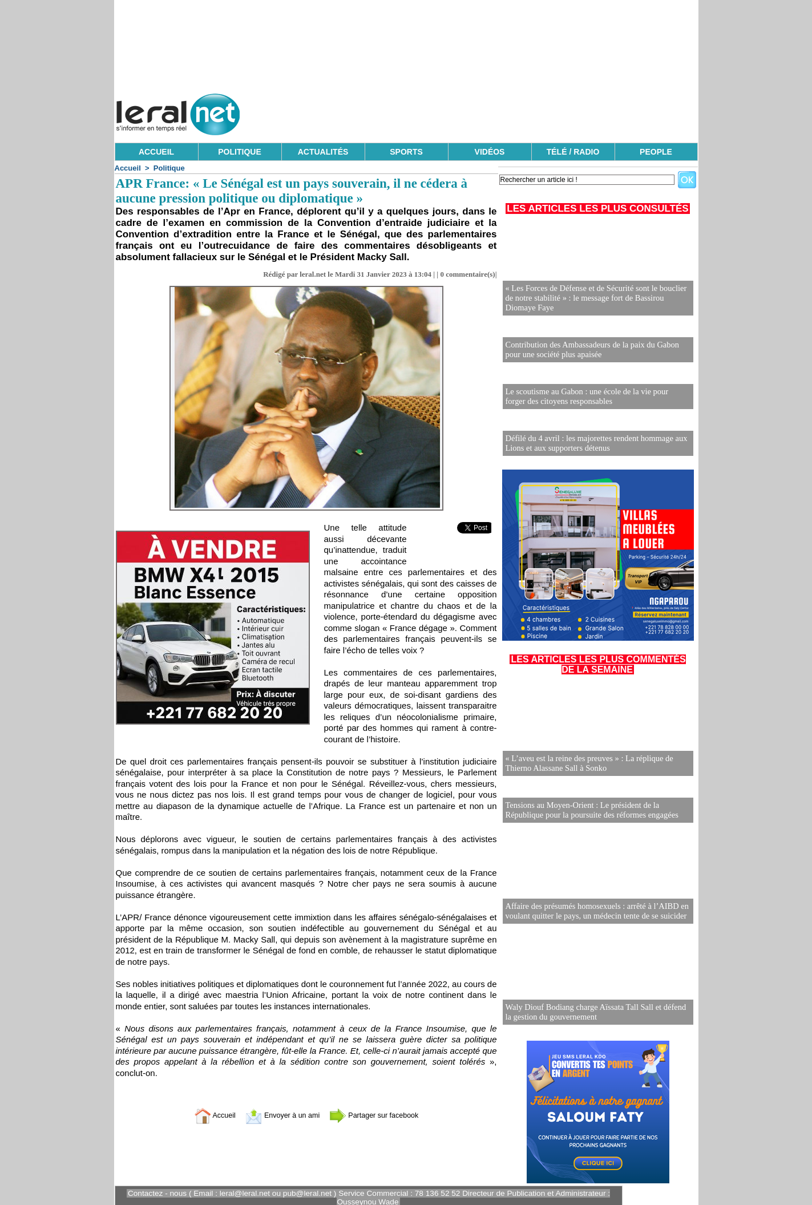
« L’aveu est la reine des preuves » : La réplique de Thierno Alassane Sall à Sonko (587, 760)
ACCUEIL (156, 151)
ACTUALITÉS (323, 151)
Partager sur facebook (382, 1115)
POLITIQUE (239, 151)
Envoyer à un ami (278, 1115)
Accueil (128, 168)
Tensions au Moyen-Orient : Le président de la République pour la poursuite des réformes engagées (589, 806)
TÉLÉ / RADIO (573, 151)
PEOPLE (656, 151)
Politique (169, 168)
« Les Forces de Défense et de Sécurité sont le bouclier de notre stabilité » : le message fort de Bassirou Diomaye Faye (598, 298)
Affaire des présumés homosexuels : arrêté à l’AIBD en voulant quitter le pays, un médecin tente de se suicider (594, 907)
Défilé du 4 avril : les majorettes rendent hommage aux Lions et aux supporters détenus (593, 440)
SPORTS (406, 151)
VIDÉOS (490, 151)
